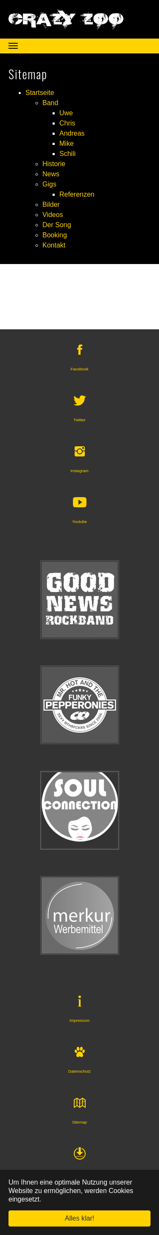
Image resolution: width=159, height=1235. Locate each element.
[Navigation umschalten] (13, 46)
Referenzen (77, 194)
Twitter (79, 419)
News (50, 174)
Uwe (66, 113)
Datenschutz (79, 1071)
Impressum (79, 1020)
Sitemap (79, 1122)
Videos (52, 214)
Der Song (56, 224)
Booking (54, 235)
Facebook (79, 369)
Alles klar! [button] (79, 1218)
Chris (67, 123)
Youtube (79, 521)
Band (50, 102)
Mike (66, 143)
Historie (53, 163)
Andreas (72, 133)
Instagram (79, 470)
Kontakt (53, 245)
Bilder (51, 204)
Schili (67, 153)
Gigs (49, 184)
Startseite (39, 92)
